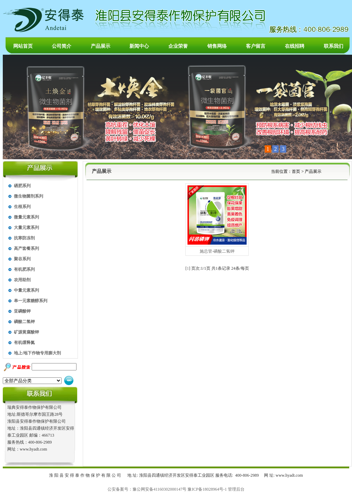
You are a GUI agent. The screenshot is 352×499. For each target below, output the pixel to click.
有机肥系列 (24, 269)
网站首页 (23, 46)
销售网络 (217, 46)
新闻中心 (139, 46)
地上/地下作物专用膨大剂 (37, 353)
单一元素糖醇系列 (30, 300)
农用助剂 (22, 279)
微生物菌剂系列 (28, 196)
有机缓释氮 (24, 342)
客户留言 (255, 46)
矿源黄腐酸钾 (26, 332)
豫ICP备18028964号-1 (207, 489)
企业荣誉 (178, 46)
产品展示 (100, 46)
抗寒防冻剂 (24, 238)
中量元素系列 (26, 290)
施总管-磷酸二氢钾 (217, 251)
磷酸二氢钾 (24, 321)
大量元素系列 (26, 227)
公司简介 (61, 46)
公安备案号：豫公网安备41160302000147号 (147, 489)
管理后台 (236, 489)
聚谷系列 (22, 258)
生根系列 (22, 206)
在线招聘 (294, 46)
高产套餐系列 (26, 248)
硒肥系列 (22, 185)
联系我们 (333, 46)
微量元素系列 (26, 217)
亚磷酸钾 (22, 311)
